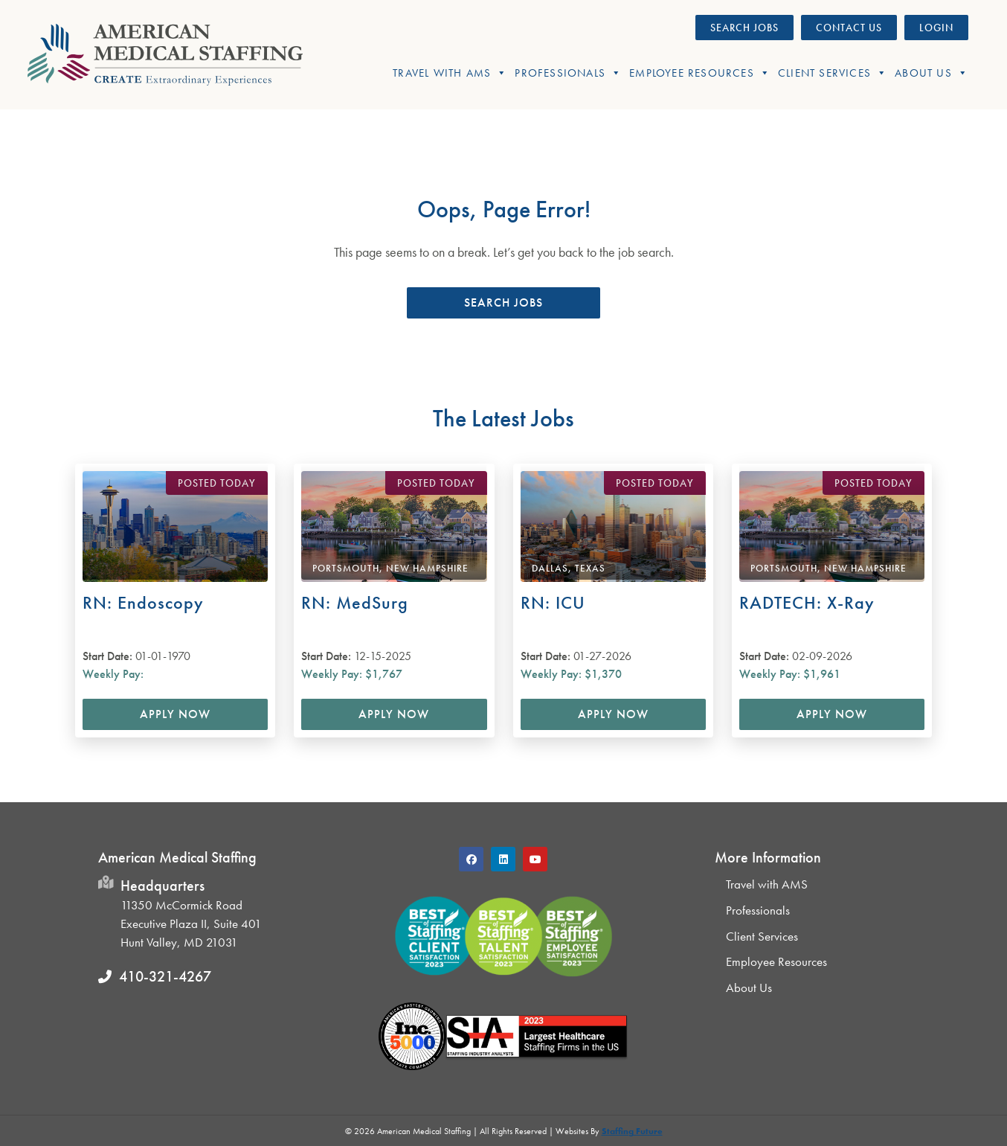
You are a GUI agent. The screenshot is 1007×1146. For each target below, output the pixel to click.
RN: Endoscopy (143, 602)
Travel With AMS (450, 73)
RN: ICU (553, 602)
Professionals (568, 73)
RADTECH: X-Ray (807, 602)
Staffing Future (632, 1131)
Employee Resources (699, 73)
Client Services (832, 73)
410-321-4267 (165, 976)
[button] (503, 302)
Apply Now (175, 714)
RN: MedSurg (354, 602)
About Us (931, 73)
